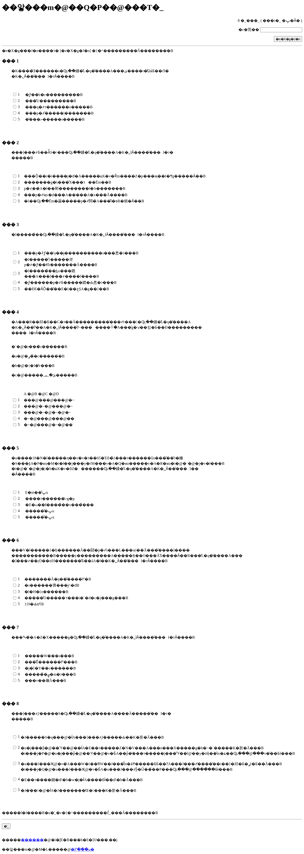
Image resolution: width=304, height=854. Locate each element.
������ (32, 840)
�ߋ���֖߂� (82, 849)
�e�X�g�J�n (288, 39)
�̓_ (6, 826)
